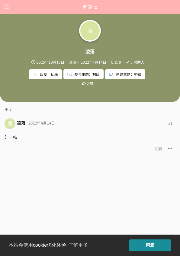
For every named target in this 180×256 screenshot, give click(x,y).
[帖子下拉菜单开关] (170, 148)
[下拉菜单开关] (90, 7)
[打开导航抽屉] (6, 7)
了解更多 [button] (78, 245)
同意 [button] (150, 245)
